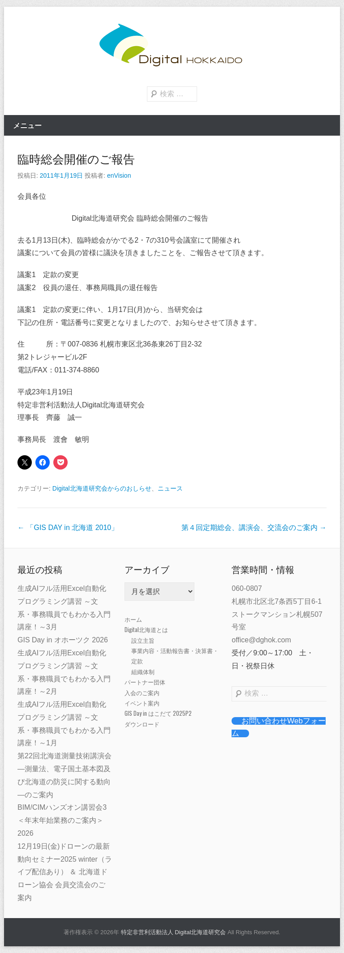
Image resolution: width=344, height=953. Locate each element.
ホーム (133, 619)
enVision (119, 175)
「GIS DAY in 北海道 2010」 (67, 527)
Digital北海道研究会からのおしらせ (101, 488)
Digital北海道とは (146, 629)
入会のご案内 (142, 692)
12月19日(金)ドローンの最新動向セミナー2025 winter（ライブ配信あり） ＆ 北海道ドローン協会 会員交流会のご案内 (64, 872)
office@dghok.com (261, 640)
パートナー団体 (145, 681)
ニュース (170, 488)
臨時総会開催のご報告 (76, 159)
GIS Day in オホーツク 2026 (62, 640)
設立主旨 (143, 640)
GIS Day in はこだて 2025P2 (158, 713)
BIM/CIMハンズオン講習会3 (62, 807)
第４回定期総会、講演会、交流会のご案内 (254, 527)
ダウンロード (142, 723)
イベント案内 (142, 702)
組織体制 (143, 671)
